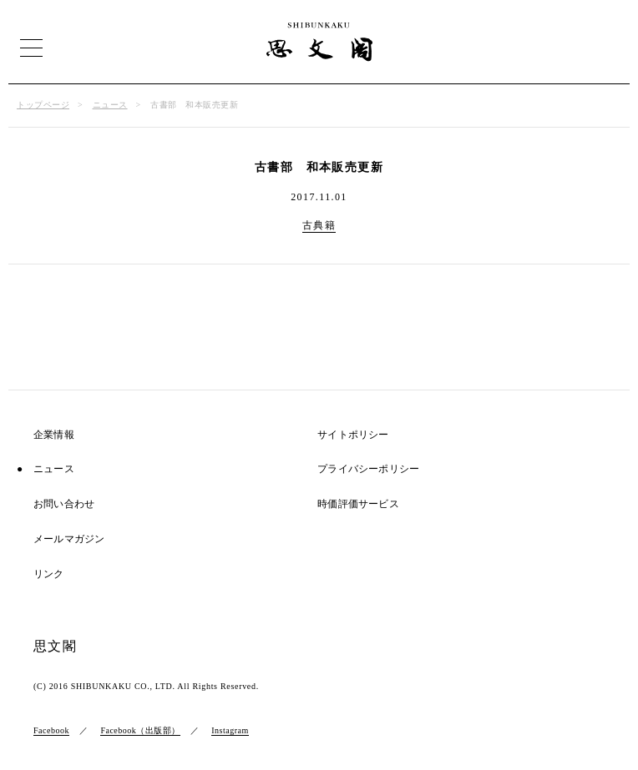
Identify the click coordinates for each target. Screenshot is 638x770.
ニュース (110, 104)
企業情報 (53, 435)
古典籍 (319, 225)
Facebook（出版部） (140, 730)
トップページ (43, 104)
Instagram (230, 730)
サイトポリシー (352, 435)
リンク (48, 574)
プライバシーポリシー (368, 469)
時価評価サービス (358, 504)
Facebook (51, 730)
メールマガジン (68, 539)
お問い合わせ (63, 504)
